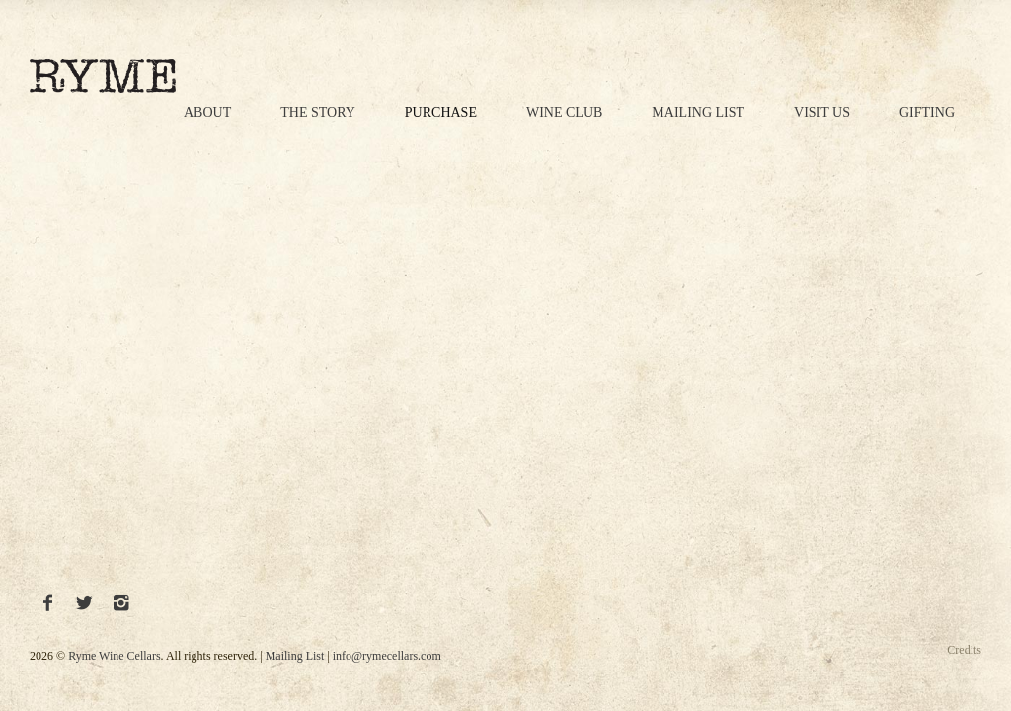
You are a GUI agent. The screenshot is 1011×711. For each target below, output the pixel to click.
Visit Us (822, 112)
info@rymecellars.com (387, 656)
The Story (317, 112)
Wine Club (564, 112)
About (207, 112)
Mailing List (698, 112)
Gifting (927, 112)
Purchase (441, 112)
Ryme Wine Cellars (114, 656)
